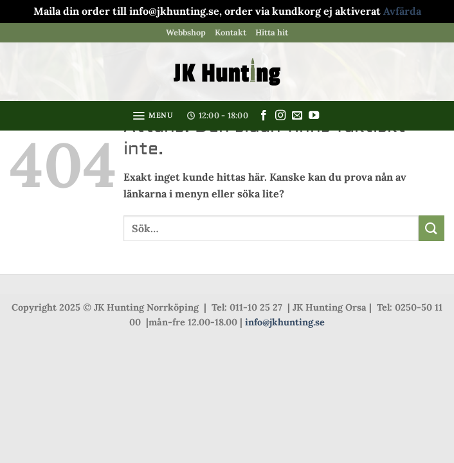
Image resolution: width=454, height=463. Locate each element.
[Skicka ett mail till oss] (297, 116)
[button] (153, 116)
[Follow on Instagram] (280, 116)
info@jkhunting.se (285, 322)
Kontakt (230, 32)
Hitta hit (271, 32)
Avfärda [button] (402, 11)
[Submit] (431, 228)
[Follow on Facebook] (264, 116)
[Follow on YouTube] (314, 116)
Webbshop (186, 32)
